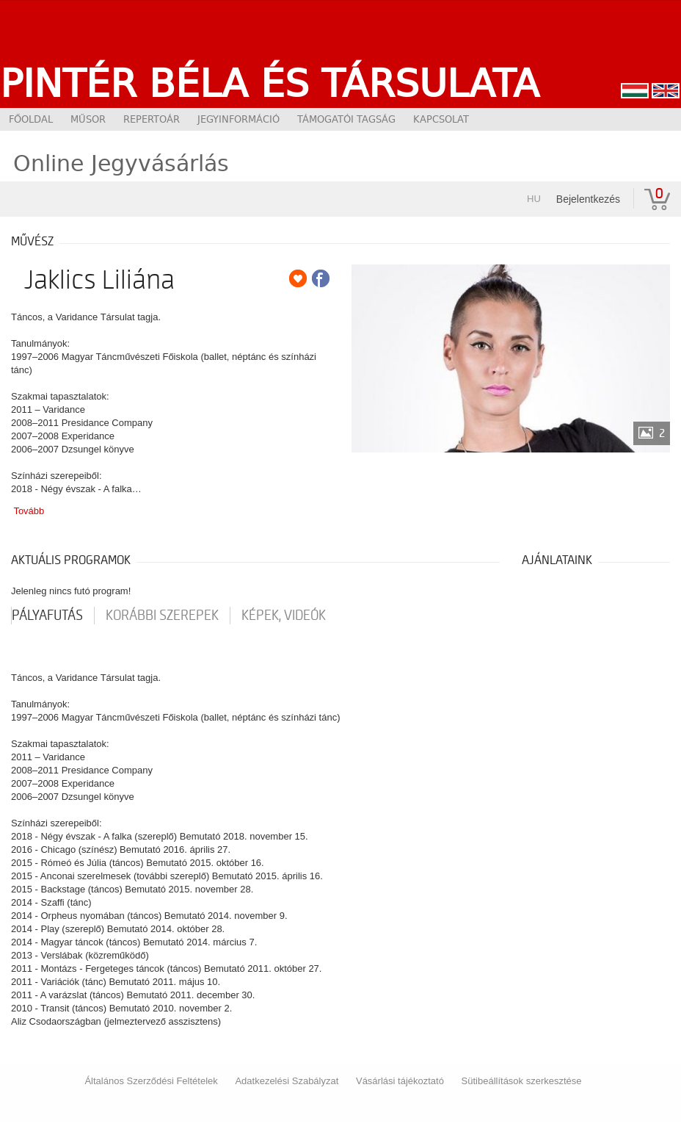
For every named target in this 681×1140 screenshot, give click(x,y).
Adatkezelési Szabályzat (286, 1080)
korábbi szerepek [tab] (162, 615)
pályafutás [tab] (47, 615)
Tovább (28, 510)
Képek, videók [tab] (283, 615)
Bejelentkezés (588, 199)
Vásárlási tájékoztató (400, 1080)
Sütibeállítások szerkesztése (522, 1080)
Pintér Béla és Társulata (269, 83)
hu (534, 198)
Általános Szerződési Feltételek (150, 1080)
